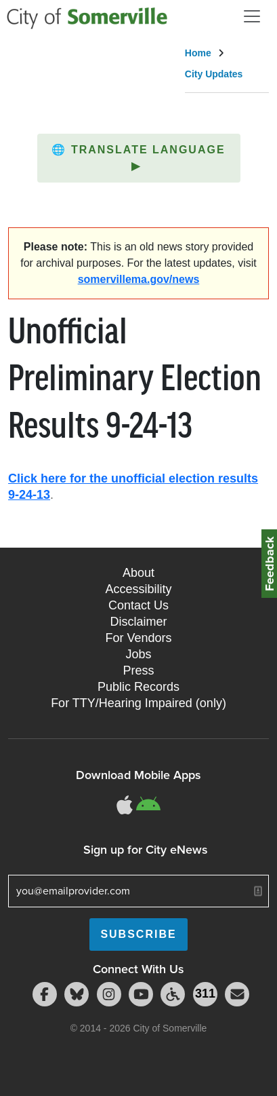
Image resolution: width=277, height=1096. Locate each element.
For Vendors (138, 638)
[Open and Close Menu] (252, 16)
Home (198, 53)
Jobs (138, 654)
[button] (138, 158)
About (138, 573)
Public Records (138, 687)
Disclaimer (138, 621)
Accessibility (138, 589)
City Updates (214, 74)
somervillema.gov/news (139, 279)
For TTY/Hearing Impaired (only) (138, 703)
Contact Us (138, 605)
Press (138, 670)
